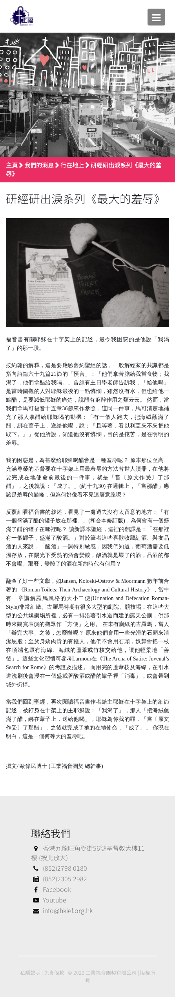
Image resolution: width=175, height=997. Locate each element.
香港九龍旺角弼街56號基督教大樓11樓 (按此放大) (88, 852)
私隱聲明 (30, 972)
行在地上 (72, 165)
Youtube (48, 899)
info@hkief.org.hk (62, 910)
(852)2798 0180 (59, 868)
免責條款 (54, 972)
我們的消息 (39, 165)
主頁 (12, 165)
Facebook (51, 889)
